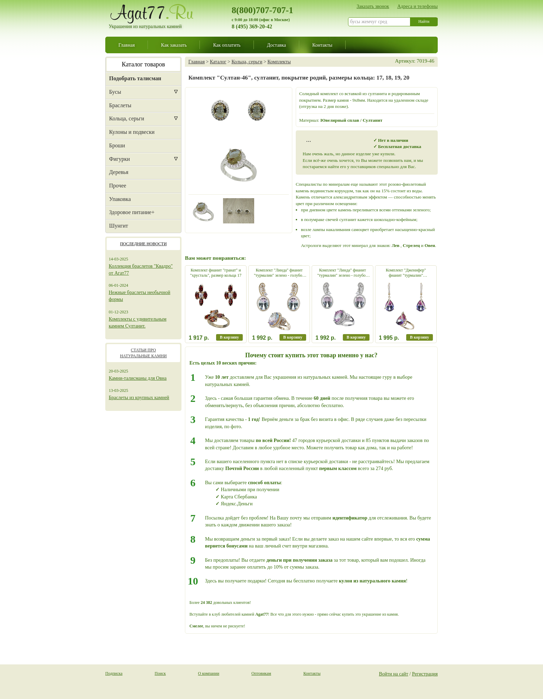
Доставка (276, 45)
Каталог (218, 61)
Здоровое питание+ (131, 212)
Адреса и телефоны (417, 6)
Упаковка (120, 199)
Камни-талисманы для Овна (138, 378)
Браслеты (120, 105)
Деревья (118, 172)
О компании (208, 673)
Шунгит (118, 226)
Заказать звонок (373, 6)
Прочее (117, 185)
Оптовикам (261, 673)
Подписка (114, 673)
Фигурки (119, 159)
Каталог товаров (143, 64)
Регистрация (425, 674)
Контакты (322, 45)
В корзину (229, 337)
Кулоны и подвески (131, 132)
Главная (126, 45)
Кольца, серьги (126, 118)
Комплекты (279, 61)
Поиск (160, 673)
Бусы (115, 92)
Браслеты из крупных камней (139, 397)
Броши (117, 145)
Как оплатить (226, 45)
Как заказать (174, 45)
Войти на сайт (393, 674)
